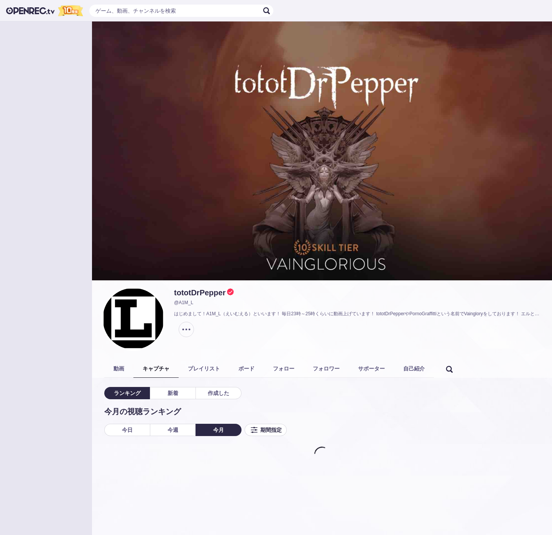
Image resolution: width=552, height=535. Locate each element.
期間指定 (266, 430)
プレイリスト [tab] (204, 368)
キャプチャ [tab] (156, 368)
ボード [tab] (246, 368)
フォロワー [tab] (326, 368)
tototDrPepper (199, 292)
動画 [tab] (118, 368)
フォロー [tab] (283, 368)
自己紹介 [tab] (414, 368)
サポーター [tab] (371, 368)
